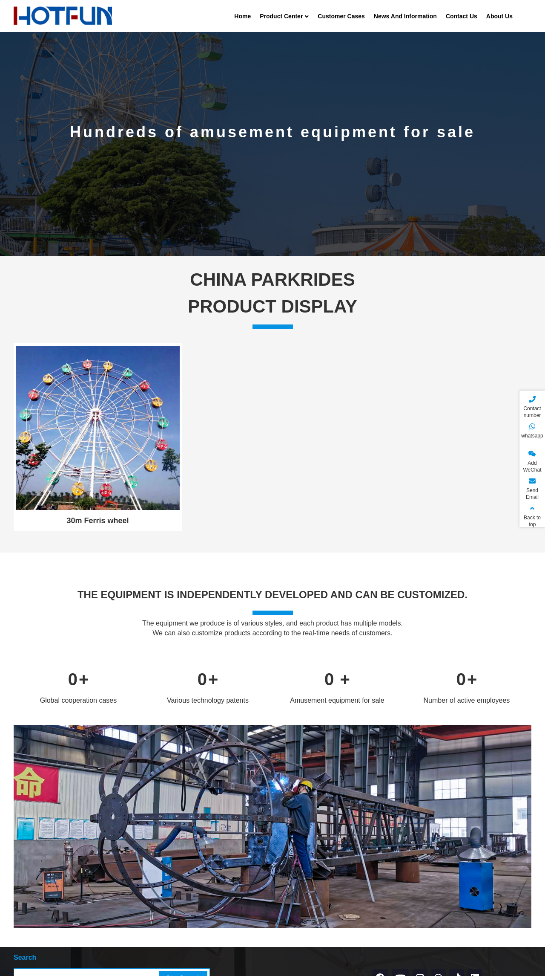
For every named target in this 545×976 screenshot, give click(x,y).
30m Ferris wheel (98, 520)
